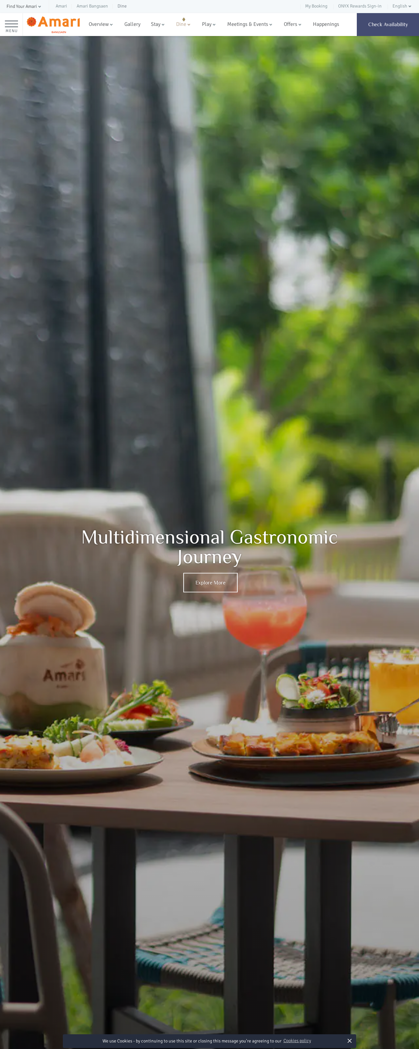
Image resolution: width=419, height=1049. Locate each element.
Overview (99, 24)
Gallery (132, 24)
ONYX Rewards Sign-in (360, 6)
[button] (24, 6)
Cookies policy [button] (297, 1040)
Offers (290, 24)
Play (206, 24)
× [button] (350, 1040)
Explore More (210, 583)
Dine (181, 24)
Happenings (326, 24)
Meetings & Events (247, 24)
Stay (155, 24)
